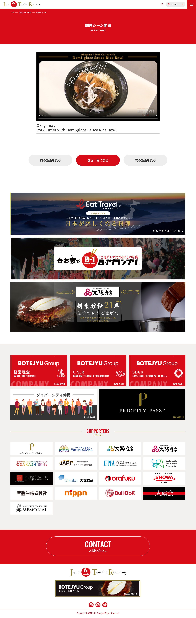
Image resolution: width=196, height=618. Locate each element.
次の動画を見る (145, 160)
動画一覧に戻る (98, 160)
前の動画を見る (50, 160)
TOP (12, 12)
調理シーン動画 (25, 12)
